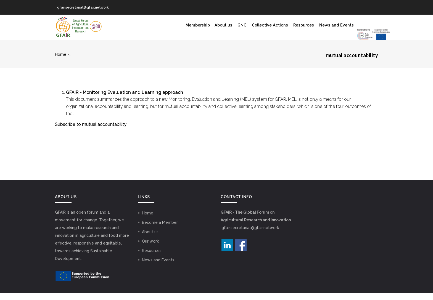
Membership (142, 27)
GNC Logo (339, 31)
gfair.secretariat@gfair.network (250, 235)
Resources (260, 27)
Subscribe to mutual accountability (90, 131)
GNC (192, 27)
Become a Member (160, 229)
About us (171, 27)
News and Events (295, 27)
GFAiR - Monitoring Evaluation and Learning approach (124, 99)
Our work (150, 248)
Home (60, 61)
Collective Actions (223, 27)
